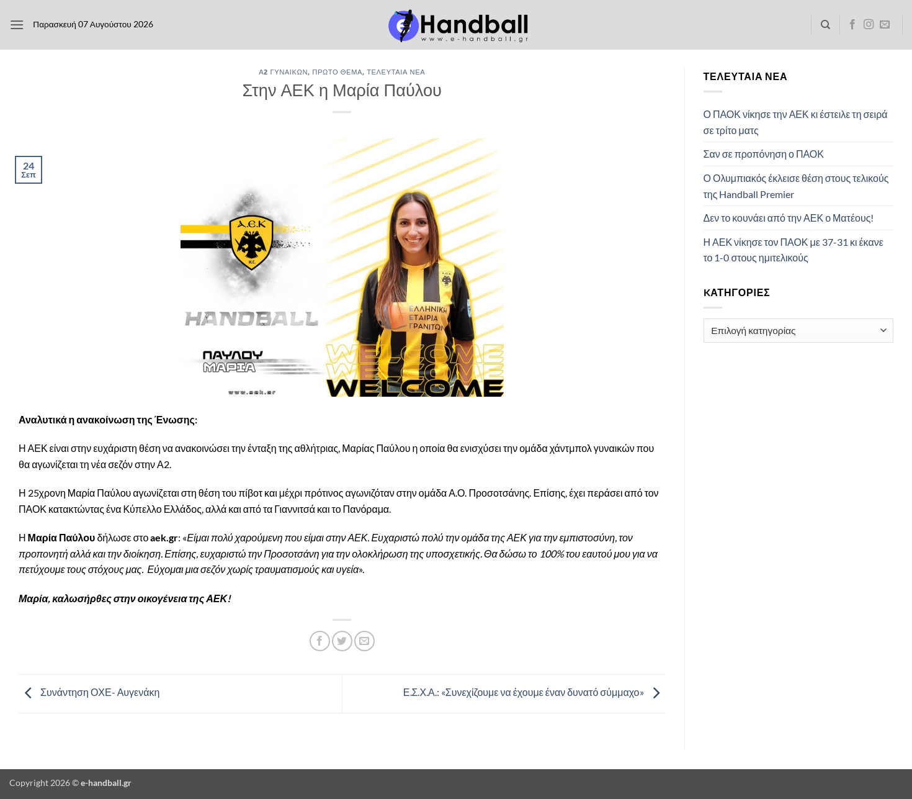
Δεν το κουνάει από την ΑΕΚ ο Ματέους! (789, 217)
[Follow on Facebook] (852, 24)
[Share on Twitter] (342, 641)
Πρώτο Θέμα (337, 71)
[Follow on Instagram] (869, 24)
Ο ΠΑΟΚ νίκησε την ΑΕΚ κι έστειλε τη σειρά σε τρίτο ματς (796, 122)
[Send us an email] (885, 24)
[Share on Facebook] (320, 641)
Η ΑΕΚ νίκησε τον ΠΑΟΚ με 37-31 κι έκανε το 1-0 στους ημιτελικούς (793, 250)
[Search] (825, 25)
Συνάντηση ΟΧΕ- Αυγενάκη (89, 692)
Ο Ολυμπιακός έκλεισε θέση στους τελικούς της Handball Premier (796, 186)
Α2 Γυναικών (283, 71)
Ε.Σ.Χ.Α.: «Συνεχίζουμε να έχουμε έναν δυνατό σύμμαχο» (534, 692)
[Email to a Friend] (364, 641)
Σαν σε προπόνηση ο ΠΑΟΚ (764, 154)
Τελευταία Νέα (396, 71)
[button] (16, 24)
